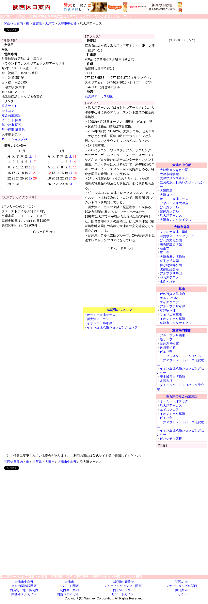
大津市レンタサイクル (175, 219)
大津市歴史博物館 (172, 256)
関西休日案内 (13, 23)
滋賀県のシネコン (119, 310)
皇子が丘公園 (169, 261)
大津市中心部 (67, 23)
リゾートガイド (123, 594)
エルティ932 (169, 298)
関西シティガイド (69, 594)
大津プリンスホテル (174, 178)
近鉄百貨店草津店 (172, 294)
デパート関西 (69, 586)
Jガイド (181, 594)
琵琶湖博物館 (169, 343)
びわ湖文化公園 (171, 240)
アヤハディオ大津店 (174, 203)
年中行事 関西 (11, 125)
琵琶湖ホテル (169, 211)
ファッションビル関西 (181, 586)
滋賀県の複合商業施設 (182, 396)
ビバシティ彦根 (171, 438)
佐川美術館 (168, 347)
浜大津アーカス (98, 319)
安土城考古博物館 (172, 376)
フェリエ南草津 (171, 314)
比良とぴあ (168, 281)
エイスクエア (169, 302)
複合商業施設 (11, 115)
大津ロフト (168, 194)
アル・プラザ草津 (172, 306)
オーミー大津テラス (101, 315)
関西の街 (181, 581)
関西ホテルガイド (24, 594)
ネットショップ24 (14, 139)
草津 (182, 289)
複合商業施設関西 (24, 586)
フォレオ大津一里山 (174, 232)
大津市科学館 (169, 174)
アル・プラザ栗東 (172, 335)
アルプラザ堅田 (171, 273)
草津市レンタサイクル (175, 323)
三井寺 (164, 252)
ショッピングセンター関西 (123, 586)
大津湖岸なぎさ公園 (174, 170)
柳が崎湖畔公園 (171, 265)
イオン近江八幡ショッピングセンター (114, 327)
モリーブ (166, 339)
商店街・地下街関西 (24, 590)
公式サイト (9, 106)
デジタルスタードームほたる (180, 356)
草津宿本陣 (168, 310)
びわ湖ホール (169, 207)
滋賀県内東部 (181, 330)
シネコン (8, 110)
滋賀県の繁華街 (123, 581)
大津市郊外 (182, 227)
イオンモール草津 (99, 323)
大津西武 (166, 190)
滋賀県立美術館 (171, 244)
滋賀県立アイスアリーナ (177, 236)
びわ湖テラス (169, 277)
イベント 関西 (11, 120)
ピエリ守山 (168, 351)
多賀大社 (166, 380)
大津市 (50, 23)
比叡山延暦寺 (169, 269)
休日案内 (181, 590)
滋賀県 (37, 23)
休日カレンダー (123, 590)
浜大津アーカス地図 (99, 96)
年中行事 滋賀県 (13, 129)
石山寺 (164, 248)
